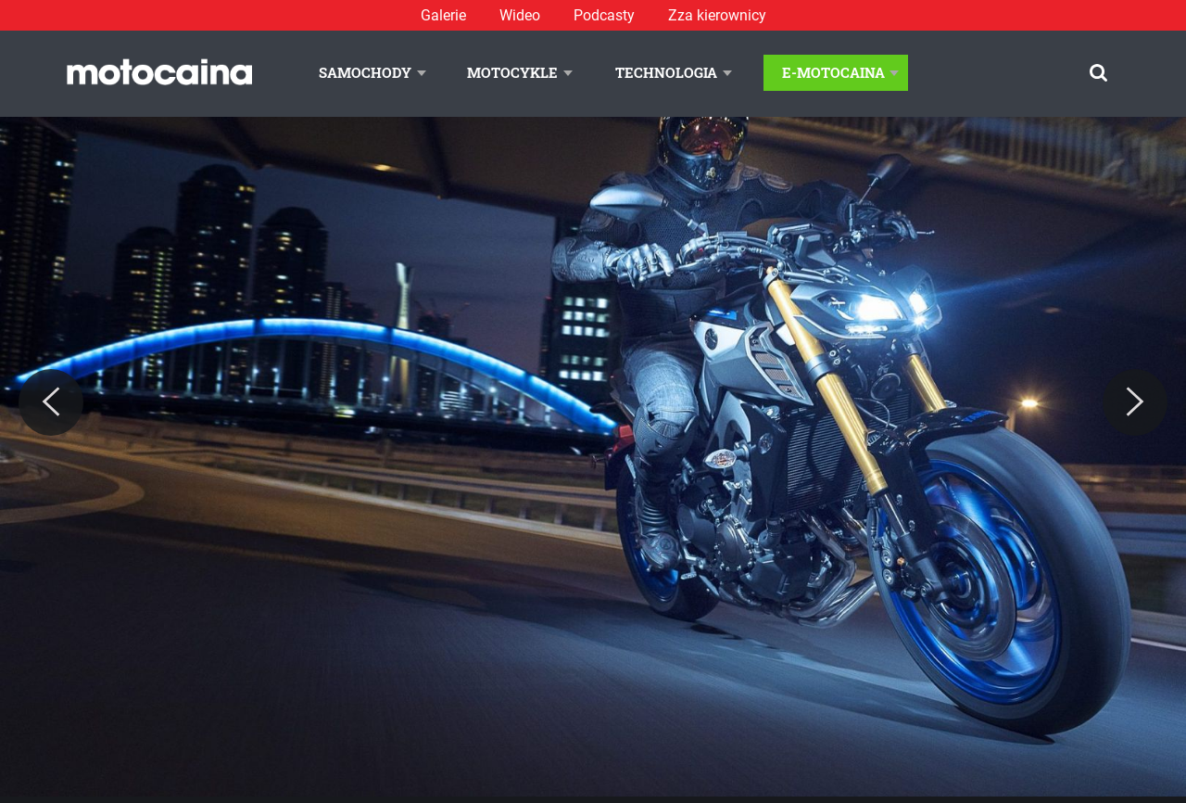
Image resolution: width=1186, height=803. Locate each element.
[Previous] (51, 402)
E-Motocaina (833, 72)
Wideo (519, 15)
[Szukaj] (1098, 73)
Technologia (666, 72)
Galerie (443, 15)
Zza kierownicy (717, 15)
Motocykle (512, 72)
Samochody (365, 72)
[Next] (1135, 402)
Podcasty (604, 15)
